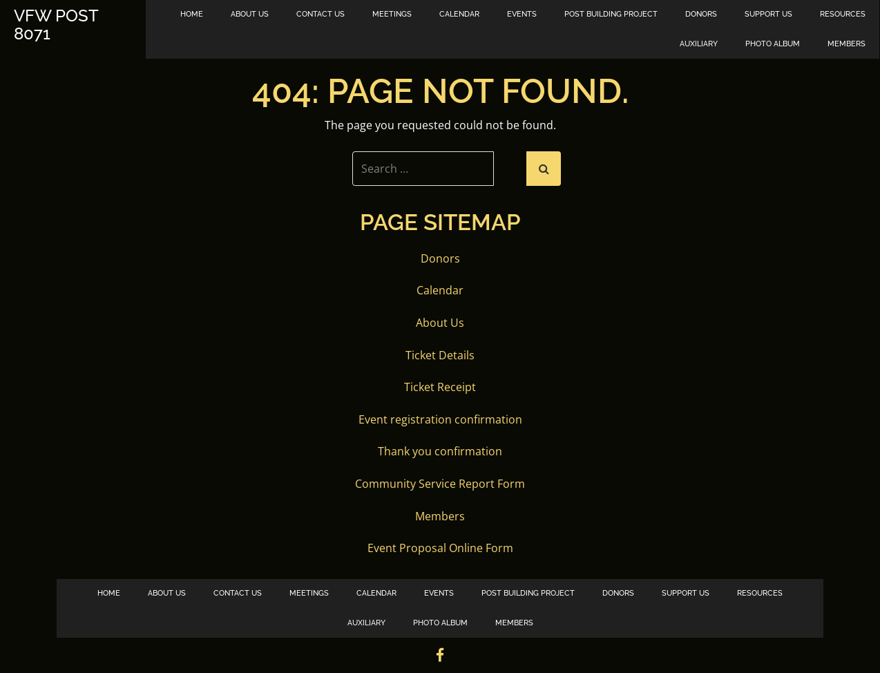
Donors (701, 14)
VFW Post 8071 (56, 25)
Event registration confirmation (440, 419)
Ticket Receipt (440, 387)
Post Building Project (611, 14)
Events (522, 14)
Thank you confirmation (440, 451)
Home (191, 14)
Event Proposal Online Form (440, 548)
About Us (250, 14)
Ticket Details (440, 355)
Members (846, 43)
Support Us (768, 14)
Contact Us (320, 14)
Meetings (392, 14)
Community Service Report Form (440, 483)
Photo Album (772, 43)
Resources (842, 14)
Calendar (459, 14)
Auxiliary (699, 43)
